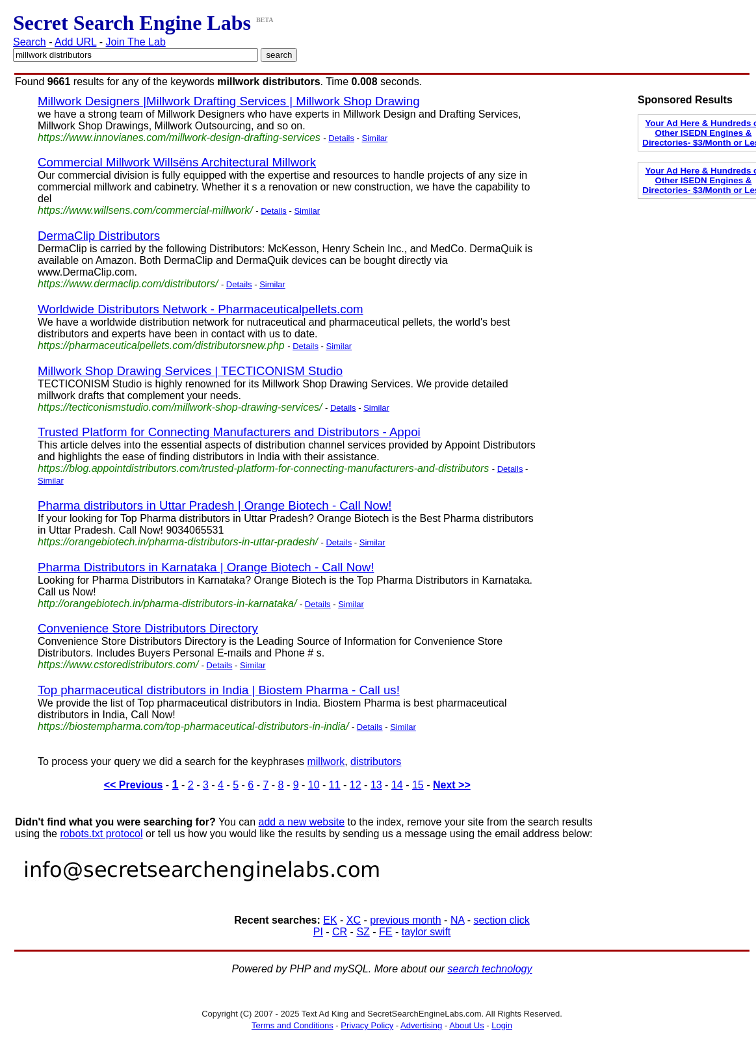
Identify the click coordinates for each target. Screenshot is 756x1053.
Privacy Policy (367, 1025)
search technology (490, 968)
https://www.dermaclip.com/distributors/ (128, 283)
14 (397, 784)
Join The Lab (136, 41)
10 (314, 784)
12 (355, 784)
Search (29, 41)
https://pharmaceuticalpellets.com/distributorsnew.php (161, 345)
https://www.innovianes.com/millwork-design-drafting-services (179, 137)
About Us (466, 1025)
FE (385, 931)
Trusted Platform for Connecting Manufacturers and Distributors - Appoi (229, 432)
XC (353, 920)
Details (341, 138)
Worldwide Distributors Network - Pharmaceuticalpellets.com (200, 309)
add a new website (302, 821)
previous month (405, 920)
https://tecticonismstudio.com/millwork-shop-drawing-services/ (180, 407)
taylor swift (426, 931)
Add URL (75, 41)
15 (418, 784)
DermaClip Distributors (99, 235)
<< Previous (133, 784)
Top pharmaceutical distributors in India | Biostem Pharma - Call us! (219, 690)
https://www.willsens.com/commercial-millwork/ (145, 210)
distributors (375, 761)
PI (318, 931)
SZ (362, 931)
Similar (375, 138)
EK (330, 920)
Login (501, 1025)
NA (457, 920)
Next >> (452, 784)
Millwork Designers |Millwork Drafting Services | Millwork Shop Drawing (229, 101)
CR (339, 931)
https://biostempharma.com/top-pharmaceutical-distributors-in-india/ (193, 726)
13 (376, 784)
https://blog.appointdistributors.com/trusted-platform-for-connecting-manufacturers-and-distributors (263, 468)
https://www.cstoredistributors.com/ (118, 664)
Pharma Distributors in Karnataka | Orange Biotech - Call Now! (206, 567)
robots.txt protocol (101, 833)
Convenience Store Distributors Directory (148, 628)
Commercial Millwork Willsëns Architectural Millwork (177, 162)
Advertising (421, 1025)
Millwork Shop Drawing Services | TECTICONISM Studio (190, 371)
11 (335, 784)
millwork (326, 761)
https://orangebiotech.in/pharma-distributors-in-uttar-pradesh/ (178, 541)
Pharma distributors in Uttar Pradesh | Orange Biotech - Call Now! (214, 505)
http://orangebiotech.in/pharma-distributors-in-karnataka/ (167, 603)
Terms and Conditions (292, 1025)
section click (501, 920)
